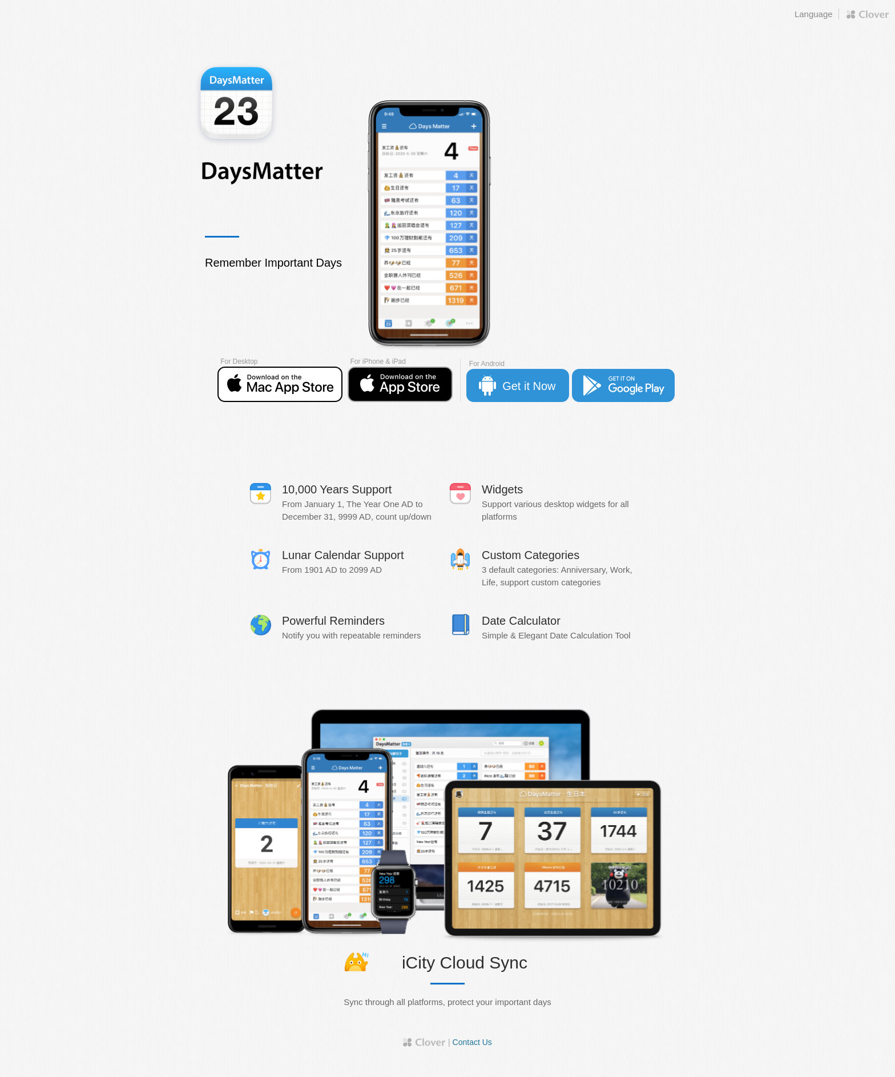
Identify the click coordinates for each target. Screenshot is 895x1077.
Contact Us (472, 1042)
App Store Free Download (279, 384)
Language (814, 14)
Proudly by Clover (867, 14)
